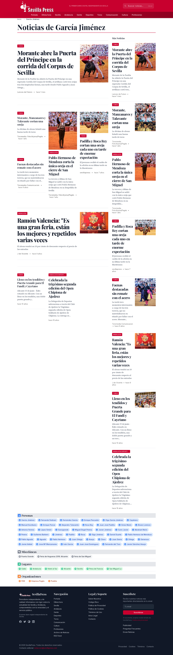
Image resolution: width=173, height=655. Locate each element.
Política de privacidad (140, 620)
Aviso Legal (92, 616)
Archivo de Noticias (61, 632)
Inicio (19, 19)
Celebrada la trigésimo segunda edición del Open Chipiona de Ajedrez (62, 288)
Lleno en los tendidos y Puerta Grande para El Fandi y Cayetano (31, 283)
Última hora (46, 15)
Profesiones (137, 15)
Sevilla (58, 15)
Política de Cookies (96, 609)
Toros (99, 15)
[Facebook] (20, 621)
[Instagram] (29, 621)
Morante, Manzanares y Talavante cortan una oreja (31, 121)
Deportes (89, 15)
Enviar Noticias (129, 632)
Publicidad (127, 625)
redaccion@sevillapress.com (45, 648)
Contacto (92, 619)
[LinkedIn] (33, 621)
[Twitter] (25, 621)
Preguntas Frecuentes (132, 629)
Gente (79, 15)
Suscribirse (138, 612)
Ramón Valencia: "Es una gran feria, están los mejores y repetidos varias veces (121, 352)
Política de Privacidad (97, 605)
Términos (141, 646)
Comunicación (112, 15)
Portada (34, 15)
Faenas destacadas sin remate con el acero (30, 165)
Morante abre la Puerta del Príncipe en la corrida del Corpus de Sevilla (122, 60)
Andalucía (69, 15)
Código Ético (93, 602)
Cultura (125, 15)
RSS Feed (58, 636)
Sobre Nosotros (94, 599)
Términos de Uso (95, 612)
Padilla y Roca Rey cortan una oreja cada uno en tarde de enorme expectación (93, 149)
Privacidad (122, 646)
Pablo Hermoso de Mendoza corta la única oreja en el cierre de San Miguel (62, 165)
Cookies (132, 646)
